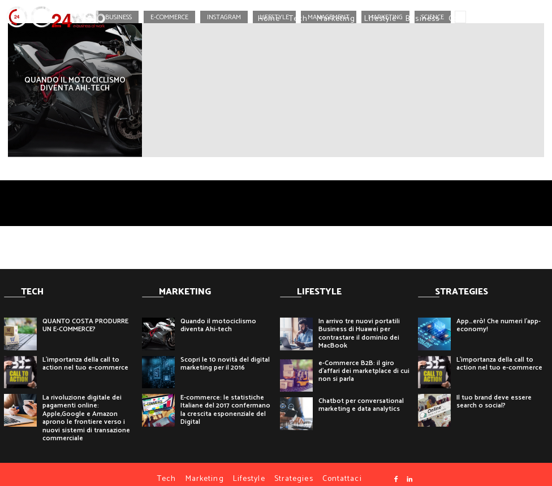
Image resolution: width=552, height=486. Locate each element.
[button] (503, 18)
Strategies (293, 469)
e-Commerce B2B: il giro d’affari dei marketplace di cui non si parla (363, 361)
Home (269, 18)
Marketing (336, 18)
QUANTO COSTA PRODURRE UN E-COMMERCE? (85, 315)
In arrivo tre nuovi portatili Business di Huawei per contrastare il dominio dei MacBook (359, 323)
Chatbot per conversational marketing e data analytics (361, 395)
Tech (298, 18)
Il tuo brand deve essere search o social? (494, 392)
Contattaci (468, 18)
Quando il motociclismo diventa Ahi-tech (218, 315)
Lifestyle (380, 18)
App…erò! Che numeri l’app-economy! (498, 315)
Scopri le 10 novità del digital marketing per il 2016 (225, 354)
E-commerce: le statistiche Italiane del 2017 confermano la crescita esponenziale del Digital (225, 400)
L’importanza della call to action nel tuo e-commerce (85, 354)
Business (422, 18)
